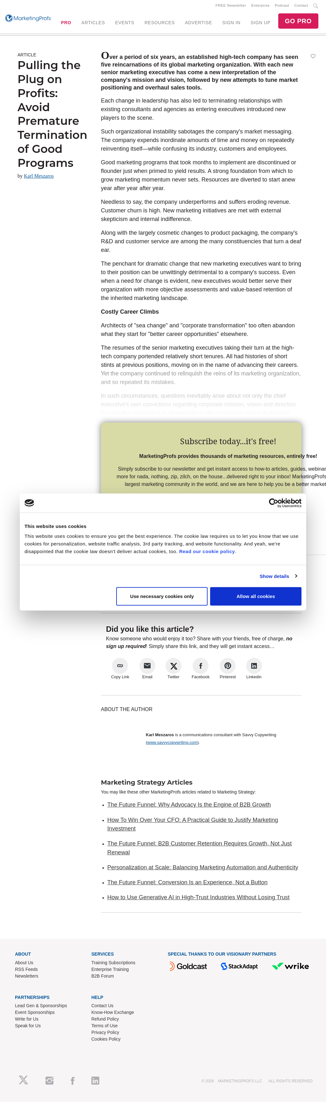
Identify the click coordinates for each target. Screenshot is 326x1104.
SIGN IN (231, 23)
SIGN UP (260, 23)
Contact (301, 7)
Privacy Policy (105, 1034)
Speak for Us (28, 1028)
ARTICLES (93, 23)
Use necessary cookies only (162, 596)
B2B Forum (102, 978)
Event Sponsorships (35, 1014)
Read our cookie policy (207, 551)
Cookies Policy (106, 1041)
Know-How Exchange (112, 1014)
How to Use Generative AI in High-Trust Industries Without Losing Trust (198, 900)
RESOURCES (160, 23)
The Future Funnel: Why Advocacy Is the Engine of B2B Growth (189, 807)
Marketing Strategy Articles (147, 785)
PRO (66, 23)
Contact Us (102, 1008)
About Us (24, 964)
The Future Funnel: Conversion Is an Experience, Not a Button (187, 885)
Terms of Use (104, 1028)
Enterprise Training (110, 971)
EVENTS (124, 23)
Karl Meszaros (39, 178)
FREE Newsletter (231, 7)
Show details (274, 576)
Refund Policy (105, 1021)
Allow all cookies (256, 596)
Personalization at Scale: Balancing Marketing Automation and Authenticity (202, 869)
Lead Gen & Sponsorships (41, 1008)
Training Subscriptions (113, 964)
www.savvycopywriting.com (172, 744)
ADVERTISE (198, 23)
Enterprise (260, 7)
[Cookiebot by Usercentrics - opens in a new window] (273, 503)
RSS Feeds (26, 971)
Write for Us (27, 1021)
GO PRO (298, 22)
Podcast (282, 7)
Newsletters (26, 978)
